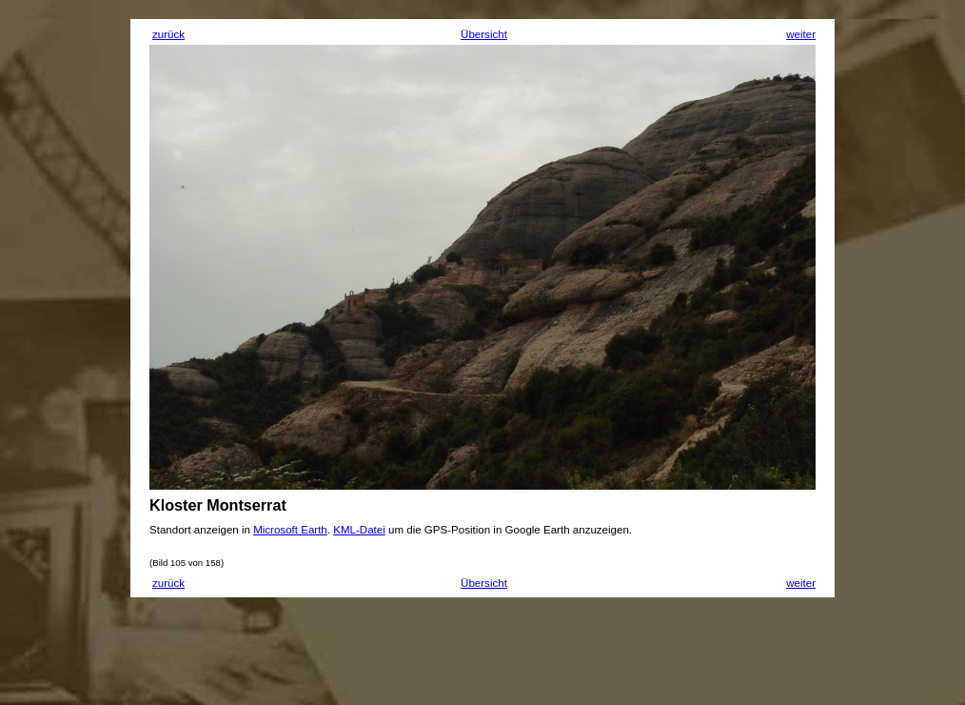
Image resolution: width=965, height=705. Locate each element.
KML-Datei (359, 529)
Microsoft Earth (290, 529)
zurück (168, 34)
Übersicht (484, 34)
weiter (801, 34)
